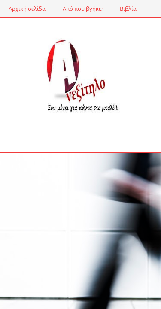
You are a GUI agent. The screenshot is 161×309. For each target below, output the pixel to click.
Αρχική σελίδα (27, 8)
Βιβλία (128, 8)
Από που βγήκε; (83, 8)
